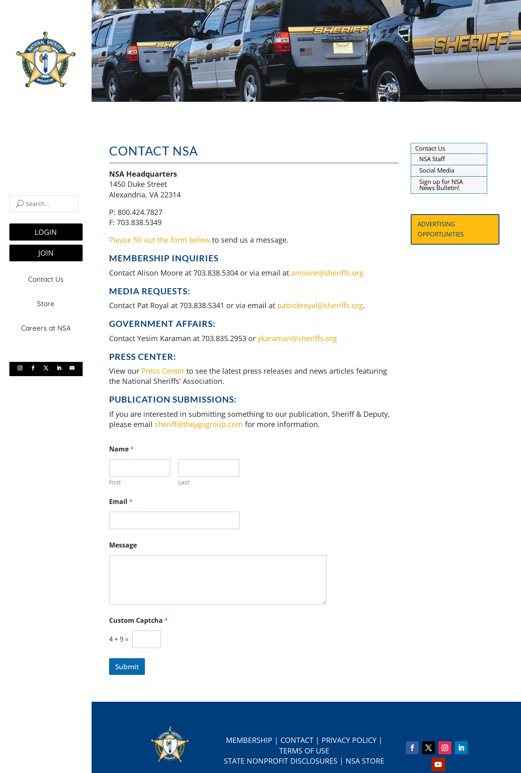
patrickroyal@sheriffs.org (320, 305)
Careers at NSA (46, 326)
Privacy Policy (349, 740)
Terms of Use (304, 750)
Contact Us (45, 278)
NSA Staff (432, 159)
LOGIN (46, 232)
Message (123, 545)
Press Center (162, 371)
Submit (127, 666)
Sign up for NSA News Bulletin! (441, 184)
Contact (296, 740)
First (115, 482)
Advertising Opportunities (441, 229)
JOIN (46, 253)
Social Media (436, 170)
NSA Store (365, 761)
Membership (249, 740)
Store (46, 302)
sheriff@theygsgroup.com (199, 424)
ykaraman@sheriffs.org (297, 338)
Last (183, 482)
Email (121, 502)
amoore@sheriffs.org (328, 273)
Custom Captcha (138, 620)
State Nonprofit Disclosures (280, 761)
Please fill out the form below (159, 240)
